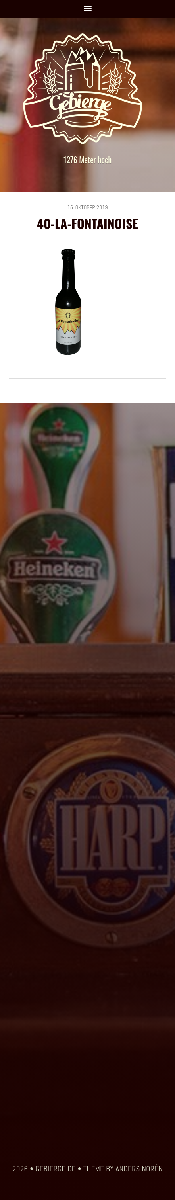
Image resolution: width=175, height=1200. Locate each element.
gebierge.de (55, 1169)
